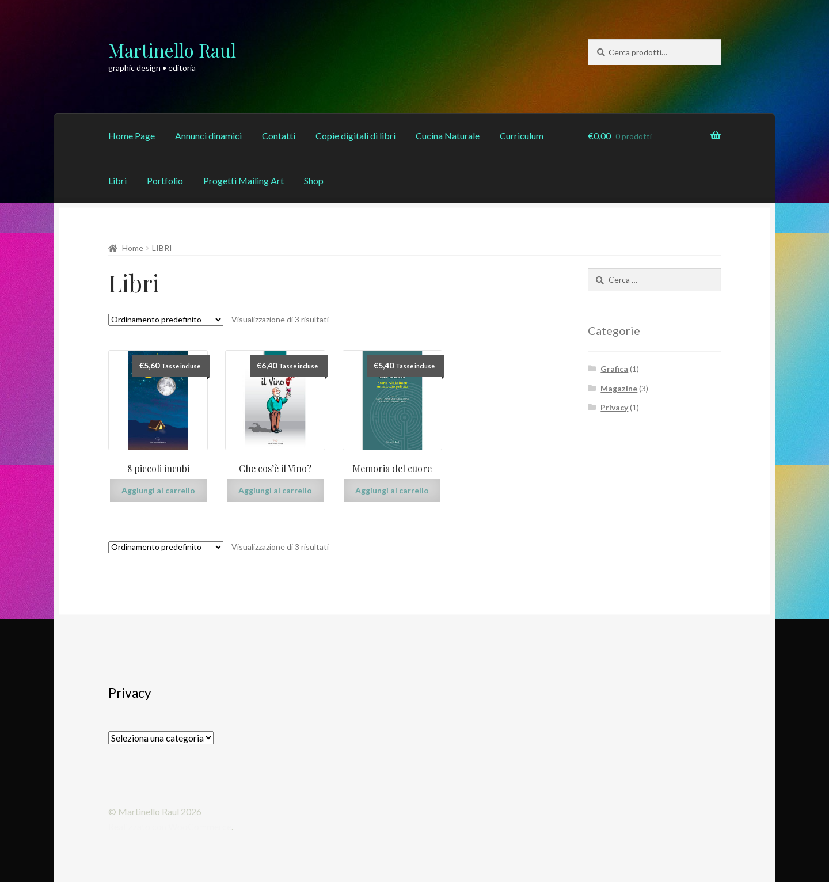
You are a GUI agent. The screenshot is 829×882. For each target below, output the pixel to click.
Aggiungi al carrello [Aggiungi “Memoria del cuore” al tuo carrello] (392, 490)
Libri (117, 180)
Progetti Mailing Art (243, 180)
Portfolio (165, 180)
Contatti (278, 135)
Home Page (131, 135)
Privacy (614, 407)
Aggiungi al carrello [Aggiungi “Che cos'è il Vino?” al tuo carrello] (275, 490)
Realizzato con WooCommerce (169, 826)
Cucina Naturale (448, 135)
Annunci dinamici (208, 135)
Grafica (614, 369)
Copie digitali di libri (355, 135)
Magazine (618, 388)
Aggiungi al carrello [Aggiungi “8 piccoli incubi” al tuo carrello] (158, 490)
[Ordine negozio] (165, 320)
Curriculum (521, 135)
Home (132, 248)
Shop (314, 180)
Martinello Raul (172, 49)
